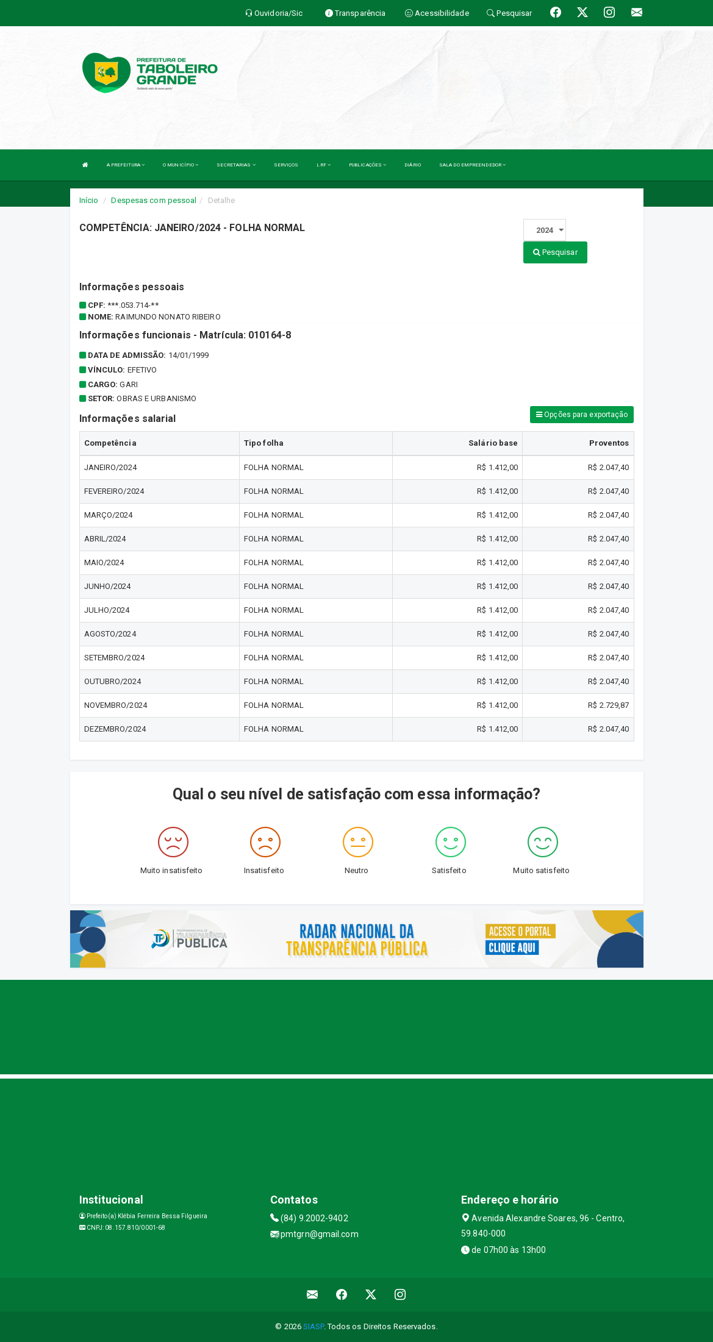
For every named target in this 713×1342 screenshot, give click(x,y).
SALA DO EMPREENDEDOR (472, 165)
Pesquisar (555, 252)
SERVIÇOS (286, 165)
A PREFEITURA (126, 165)
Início (89, 200)
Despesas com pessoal (153, 200)
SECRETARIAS (236, 165)
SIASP (313, 1326)
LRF (324, 165)
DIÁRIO (412, 165)
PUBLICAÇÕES (367, 165)
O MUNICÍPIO (180, 165)
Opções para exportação (582, 414)
